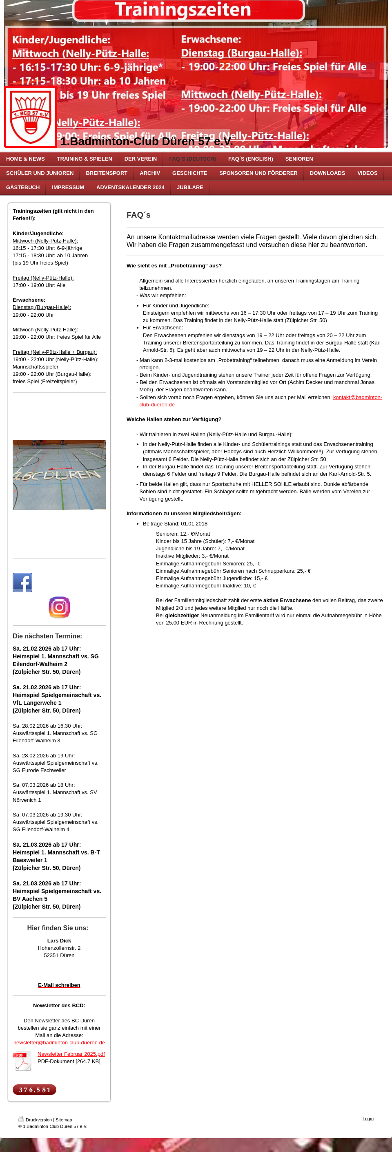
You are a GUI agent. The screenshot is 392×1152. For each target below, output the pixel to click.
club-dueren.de (157, 405)
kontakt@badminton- (357, 397)
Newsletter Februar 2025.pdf (71, 1054)
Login (368, 1118)
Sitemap (64, 1119)
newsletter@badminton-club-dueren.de (59, 1042)
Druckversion (35, 1119)
